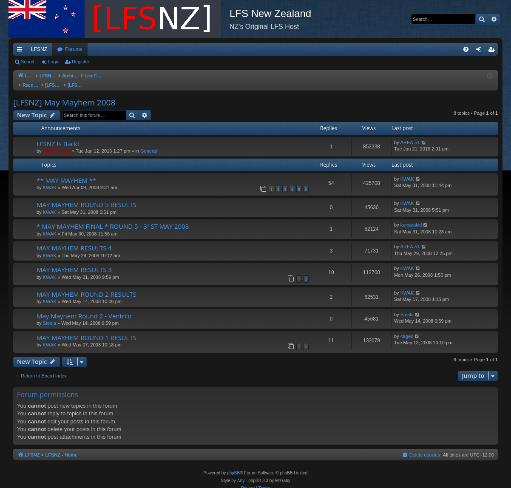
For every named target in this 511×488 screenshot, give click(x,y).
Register (80, 61)
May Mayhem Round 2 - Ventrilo (84, 307)
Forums (73, 49)
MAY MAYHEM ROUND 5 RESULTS (86, 196)
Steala (49, 314)
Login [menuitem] (480, 51)
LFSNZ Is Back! (58, 135)
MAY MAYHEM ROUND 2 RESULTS (86, 285)
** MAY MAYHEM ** (66, 171)
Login (54, 61)
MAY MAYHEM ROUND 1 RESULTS (86, 329)
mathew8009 (57, 142)
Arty (241, 472)
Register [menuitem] (493, 51)
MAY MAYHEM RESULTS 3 (74, 261)
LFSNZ (39, 49)
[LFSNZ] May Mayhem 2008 (64, 93)
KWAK (50, 179)
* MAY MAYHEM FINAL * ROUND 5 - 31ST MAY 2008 (113, 217)
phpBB (233, 464)
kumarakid (411, 216)
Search (28, 61)
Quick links (21, 51)
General (148, 142)
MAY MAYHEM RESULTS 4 (74, 239)
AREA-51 (410, 133)
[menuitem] (466, 49)
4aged (407, 327)
